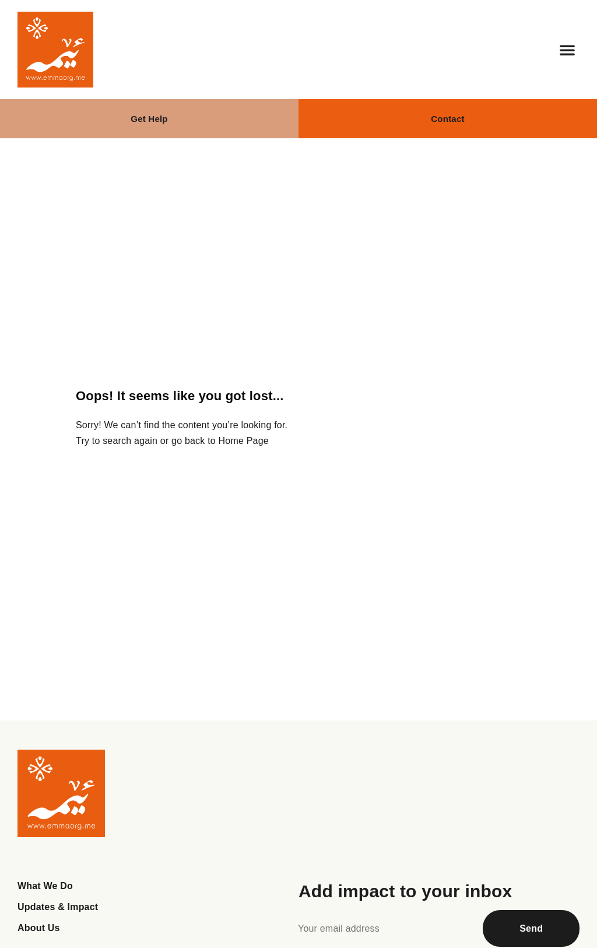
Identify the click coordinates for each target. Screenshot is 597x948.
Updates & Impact (57, 907)
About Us (38, 928)
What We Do (45, 886)
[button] (567, 49)
